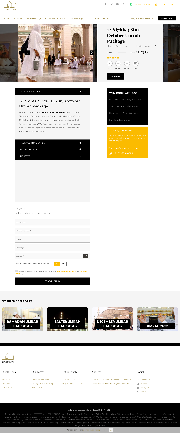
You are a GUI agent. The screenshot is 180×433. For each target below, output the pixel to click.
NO (63, 264)
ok (111, 430)
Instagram (143, 387)
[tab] (52, 91)
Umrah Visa (93, 18)
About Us (18, 18)
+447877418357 (140, 4)
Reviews (107, 18)
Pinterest (143, 391)
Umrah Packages (36, 18)
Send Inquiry (52, 281)
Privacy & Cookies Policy (42, 383)
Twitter (142, 384)
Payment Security (40, 387)
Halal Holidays (76, 18)
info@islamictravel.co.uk (141, 18)
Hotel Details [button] (28, 149)
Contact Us (7, 387)
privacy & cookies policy (93, 430)
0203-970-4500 (165, 4)
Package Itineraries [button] (32, 143)
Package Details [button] (30, 91)
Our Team (6, 383)
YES (57, 264)
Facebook (143, 380)
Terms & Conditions (40, 380)
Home (6, 18)
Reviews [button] (25, 156)
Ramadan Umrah (57, 18)
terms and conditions (66, 271)
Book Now (115, 77)
